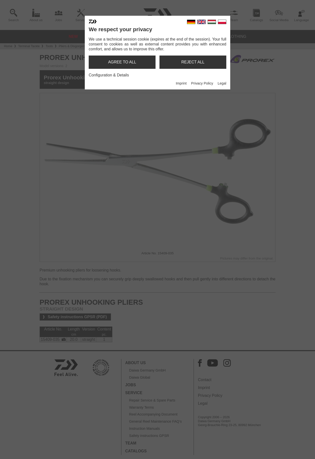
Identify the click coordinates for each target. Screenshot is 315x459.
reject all (192, 62)
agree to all (122, 62)
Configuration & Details (109, 75)
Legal (222, 83)
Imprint (181, 83)
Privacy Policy (202, 83)
